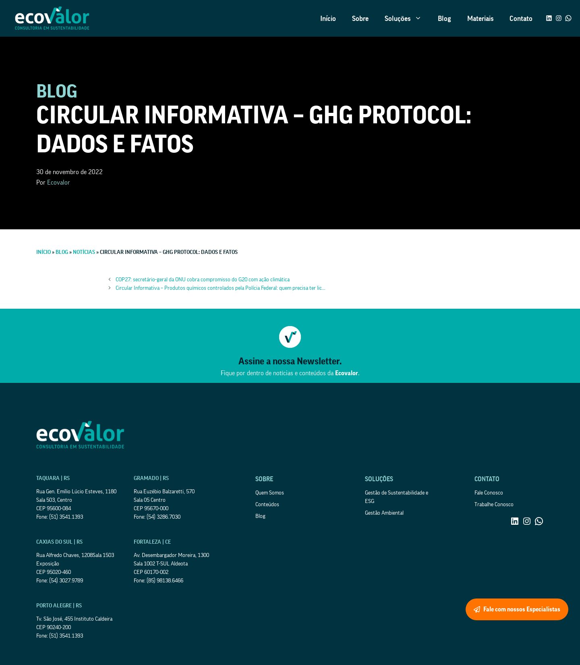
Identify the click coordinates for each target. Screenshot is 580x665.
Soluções (407, 18)
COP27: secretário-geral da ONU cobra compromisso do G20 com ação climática (203, 280)
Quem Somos (269, 493)
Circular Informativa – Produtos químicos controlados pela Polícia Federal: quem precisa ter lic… (220, 288)
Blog (444, 18)
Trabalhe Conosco (494, 504)
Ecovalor (58, 182)
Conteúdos (267, 504)
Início (328, 18)
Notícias (84, 252)
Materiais (480, 18)
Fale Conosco (488, 493)
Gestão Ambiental (384, 513)
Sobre (360, 18)
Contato (521, 18)
